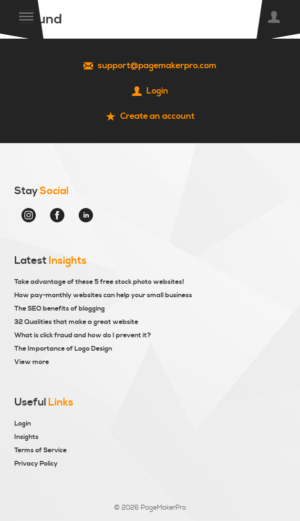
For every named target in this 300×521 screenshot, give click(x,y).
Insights (26, 437)
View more (31, 362)
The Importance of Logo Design (63, 348)
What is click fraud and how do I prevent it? (82, 335)
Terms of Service (40, 450)
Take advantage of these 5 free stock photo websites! (99, 282)
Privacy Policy (36, 463)
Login (22, 423)
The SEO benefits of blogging (59, 308)
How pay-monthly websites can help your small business (103, 295)
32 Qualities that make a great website (76, 322)
